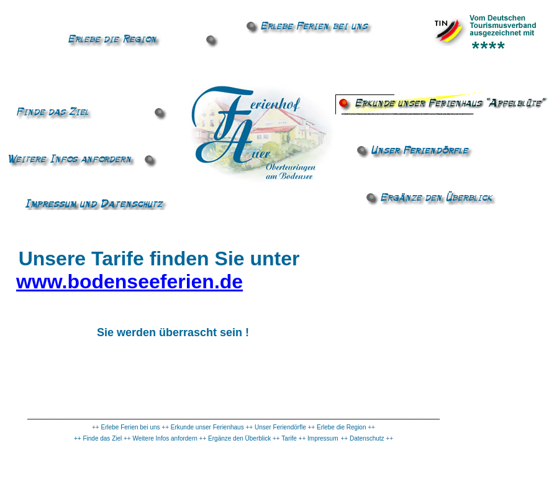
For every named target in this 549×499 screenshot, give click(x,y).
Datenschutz (367, 438)
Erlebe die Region (341, 427)
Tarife (288, 438)
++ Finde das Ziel (98, 438)
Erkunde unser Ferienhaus (207, 427)
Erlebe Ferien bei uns (130, 427)
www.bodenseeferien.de (129, 281)
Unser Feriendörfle (281, 427)
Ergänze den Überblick (239, 438)
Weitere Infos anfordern (165, 438)
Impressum (322, 438)
